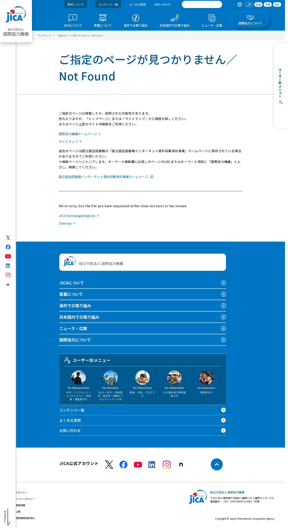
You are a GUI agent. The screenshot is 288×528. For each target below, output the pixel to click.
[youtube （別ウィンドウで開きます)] (138, 464)
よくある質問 (137, 4)
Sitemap (67, 223)
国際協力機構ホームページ (80, 133)
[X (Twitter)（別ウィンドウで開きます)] (8, 238)
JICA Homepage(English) (79, 215)
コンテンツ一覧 (108, 4)
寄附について (75, 4)
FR (268, 4)
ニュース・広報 (73, 328)
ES (277, 4)
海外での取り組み (75, 305)
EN (258, 4)
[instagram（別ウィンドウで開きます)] (8, 275)
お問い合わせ (162, 4)
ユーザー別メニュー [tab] (87, 360)
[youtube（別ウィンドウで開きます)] (8, 256)
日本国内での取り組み (79, 317)
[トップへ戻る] (217, 464)
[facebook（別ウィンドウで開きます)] (8, 247)
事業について (71, 294)
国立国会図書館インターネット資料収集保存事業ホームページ (106, 176)
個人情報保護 (18, 505)
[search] (202, 4)
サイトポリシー (19, 492)
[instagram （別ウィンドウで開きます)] (167, 465)
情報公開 (15, 511)
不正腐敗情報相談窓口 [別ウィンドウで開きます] (23, 518)
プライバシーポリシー (23, 498)
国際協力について (75, 340)
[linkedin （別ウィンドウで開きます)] (152, 464)
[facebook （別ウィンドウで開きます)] (124, 465)
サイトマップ (71, 141)
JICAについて (71, 283)
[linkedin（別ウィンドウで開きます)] (8, 265)
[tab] (240, 4)
